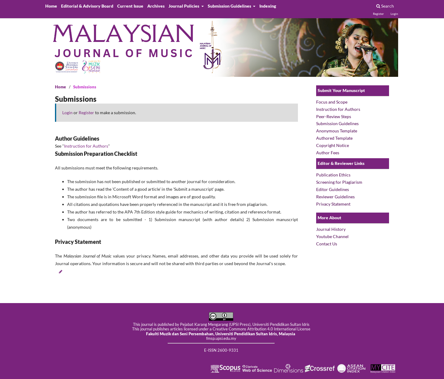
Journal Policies (184, 6)
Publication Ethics (333, 174)
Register (378, 13)
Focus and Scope (332, 101)
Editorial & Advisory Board (87, 6)
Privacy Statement (333, 204)
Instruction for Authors (86, 146)
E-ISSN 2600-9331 (221, 350)
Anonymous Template (336, 130)
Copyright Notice (332, 145)
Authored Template (334, 138)
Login (394, 13)
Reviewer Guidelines (335, 196)
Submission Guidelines (230, 6)
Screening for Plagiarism (339, 182)
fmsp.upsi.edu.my (221, 338)
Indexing (267, 6)
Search (385, 6)
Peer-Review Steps (333, 116)
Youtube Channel (332, 236)
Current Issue (130, 6)
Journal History (331, 229)
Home (51, 6)
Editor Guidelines (332, 189)
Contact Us (326, 243)
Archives (156, 6)
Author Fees (327, 152)
